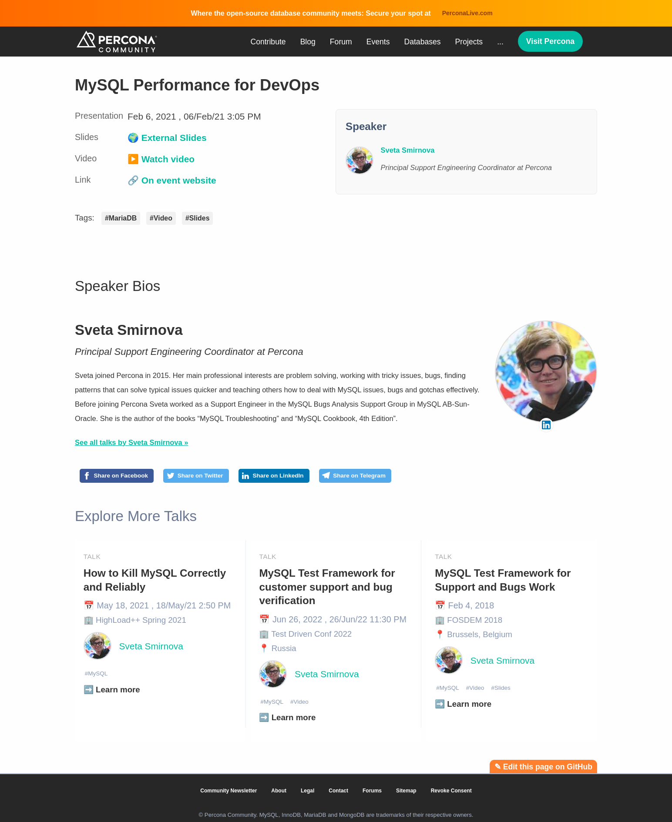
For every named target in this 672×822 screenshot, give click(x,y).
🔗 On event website (172, 180)
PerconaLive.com (467, 13)
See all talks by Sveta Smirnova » (131, 442)
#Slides (197, 218)
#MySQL (99, 676)
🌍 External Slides (167, 138)
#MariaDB (121, 218)
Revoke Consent (451, 791)
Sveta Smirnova (129, 330)
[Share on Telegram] (410, 477)
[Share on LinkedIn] (312, 477)
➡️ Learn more (112, 693)
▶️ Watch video (161, 159)
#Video (161, 218)
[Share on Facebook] (125, 477)
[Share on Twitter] (220, 477)
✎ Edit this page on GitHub (543, 766)
